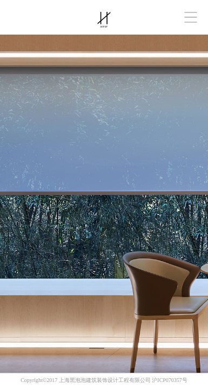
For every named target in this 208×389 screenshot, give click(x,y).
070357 (174, 380)
